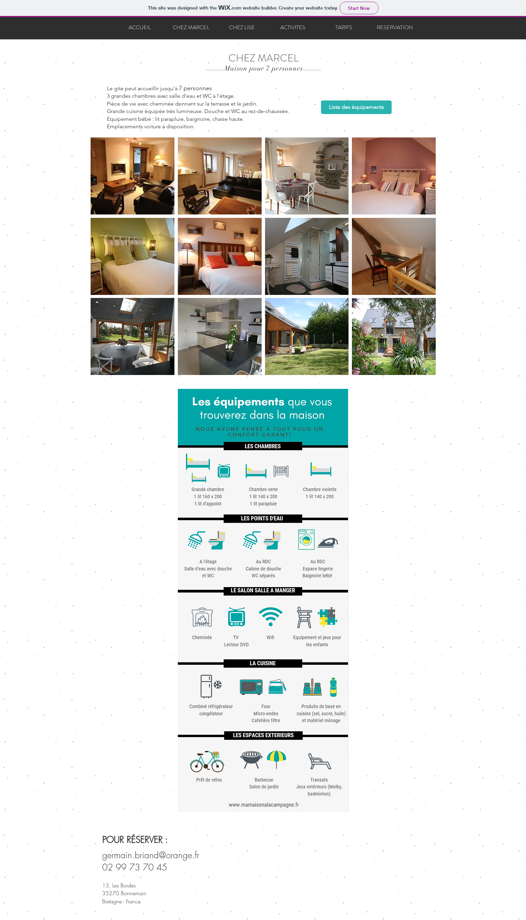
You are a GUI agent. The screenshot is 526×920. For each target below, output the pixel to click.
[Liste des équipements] (356, 107)
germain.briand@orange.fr (150, 855)
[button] (132, 175)
